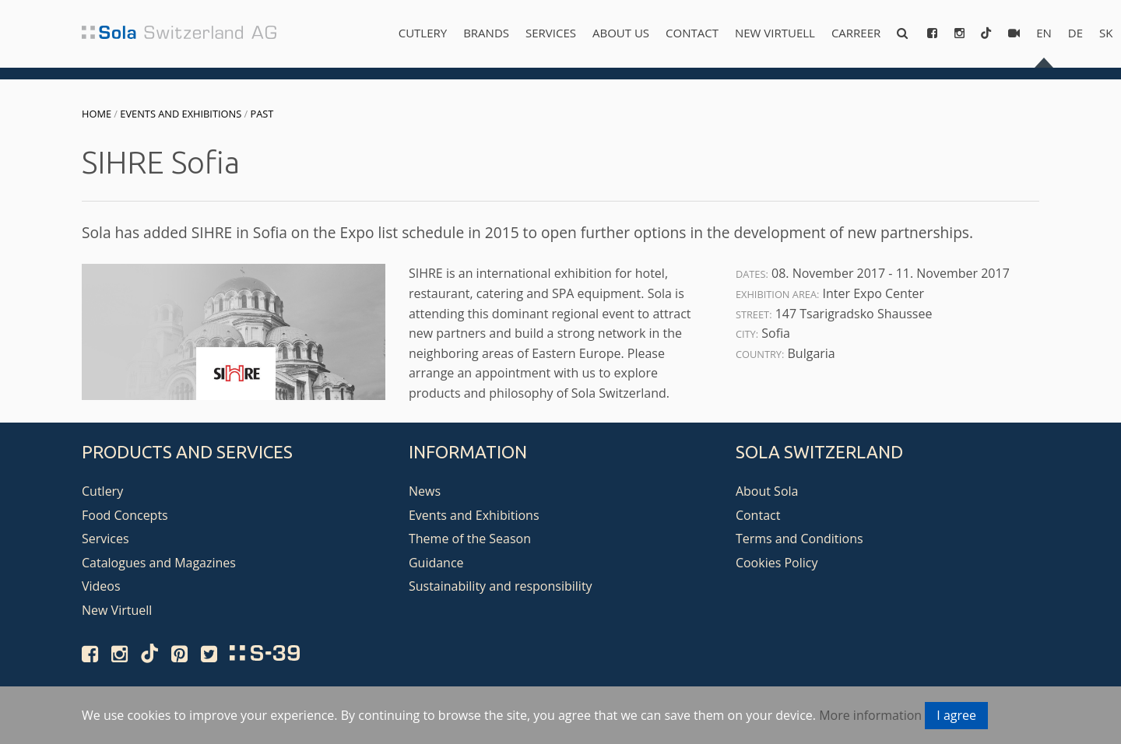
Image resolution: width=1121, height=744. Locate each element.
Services (550, 32)
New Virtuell (775, 32)
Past (262, 114)
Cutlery (423, 32)
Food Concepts (125, 515)
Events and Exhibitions (180, 114)
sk (1105, 32)
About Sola (767, 491)
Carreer (855, 32)
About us (620, 32)
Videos (101, 586)
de (1075, 32)
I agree (956, 715)
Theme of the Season (470, 538)
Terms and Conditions (799, 538)
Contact (692, 32)
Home (96, 114)
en (1044, 32)
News (425, 491)
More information (870, 715)
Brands (486, 32)
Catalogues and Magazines (159, 562)
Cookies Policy (777, 562)
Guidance (436, 562)
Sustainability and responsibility (500, 586)
